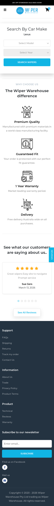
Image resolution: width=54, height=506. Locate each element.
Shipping (7, 343)
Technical (7, 411)
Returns (6, 348)
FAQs (5, 337)
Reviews (6, 416)
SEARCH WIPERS (27, 62)
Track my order (10, 354)
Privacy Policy (9, 388)
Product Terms (10, 393)
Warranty (7, 422)
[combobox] (27, 43)
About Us (7, 377)
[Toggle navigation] (5, 10)
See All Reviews (27, 312)
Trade (5, 382)
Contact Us (8, 360)
